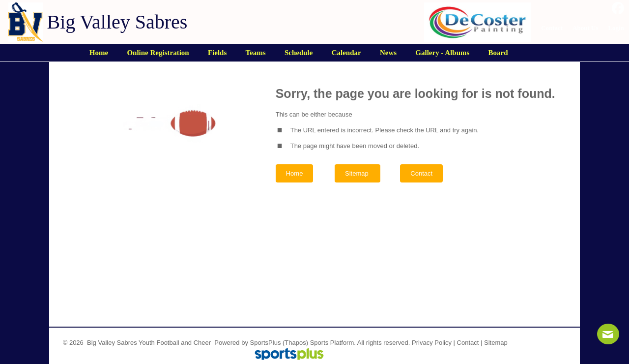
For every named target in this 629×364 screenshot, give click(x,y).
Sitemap (496, 342)
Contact (468, 342)
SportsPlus (265, 342)
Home (294, 173)
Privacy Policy (432, 342)
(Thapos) (295, 342)
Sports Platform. (333, 342)
